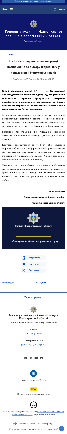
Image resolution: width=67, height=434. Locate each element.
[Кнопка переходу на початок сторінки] (61, 428)
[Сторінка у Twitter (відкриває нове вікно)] (30, 358)
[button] (33, 297)
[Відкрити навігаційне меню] (11, 9)
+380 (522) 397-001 (34, 334)
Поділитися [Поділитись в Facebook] (34, 264)
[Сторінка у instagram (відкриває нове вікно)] (41, 358)
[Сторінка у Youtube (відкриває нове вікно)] (36, 358)
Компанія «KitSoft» (26, 424)
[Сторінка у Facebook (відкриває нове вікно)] (25, 358)
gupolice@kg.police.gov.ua (33, 344)
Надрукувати (34, 258)
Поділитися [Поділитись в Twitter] (34, 270)
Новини (10, 54)
